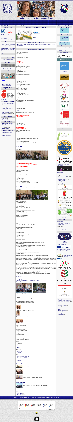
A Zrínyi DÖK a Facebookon (8, 68)
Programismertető (37, 33)
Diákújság (52, 21)
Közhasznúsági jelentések (62, 50)
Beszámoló (18, 344)
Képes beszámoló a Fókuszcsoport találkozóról (65, 228)
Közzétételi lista (11, 25)
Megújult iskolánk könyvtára (62, 244)
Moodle (7, 25)
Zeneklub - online (5, 133)
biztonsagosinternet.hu (5, 128)
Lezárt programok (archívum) (61, 217)
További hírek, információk (6, 83)
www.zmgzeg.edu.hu (36, 401)
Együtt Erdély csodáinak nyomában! (63, 299)
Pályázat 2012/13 (19, 360)
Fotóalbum (4, 23)
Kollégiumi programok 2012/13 (22, 357)
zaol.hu (19, 347)
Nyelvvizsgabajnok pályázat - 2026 (7, 39)
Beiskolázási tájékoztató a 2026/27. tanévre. (8, 44)
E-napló (3, 25)
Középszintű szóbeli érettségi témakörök (8, 103)
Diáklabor (60, 21)
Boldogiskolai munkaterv (64, 119)
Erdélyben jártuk (60, 311)
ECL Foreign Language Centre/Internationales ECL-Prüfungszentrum (5, 36)
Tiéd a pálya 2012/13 (26, 371)
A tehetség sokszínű (61, 207)
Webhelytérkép (68, 25)
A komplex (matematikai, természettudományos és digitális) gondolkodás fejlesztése (63, 182)
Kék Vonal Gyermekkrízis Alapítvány (7, 124)
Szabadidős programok (37, 36)
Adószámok (59, 49)
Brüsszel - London (20, 394)
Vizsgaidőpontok (4, 38)
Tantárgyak (44, 21)
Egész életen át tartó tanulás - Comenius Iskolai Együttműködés (68, 255)
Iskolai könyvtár (36, 21)
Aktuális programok (60, 172)
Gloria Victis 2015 (26, 366)
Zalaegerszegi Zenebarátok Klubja (7, 132)
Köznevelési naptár (62, 25)
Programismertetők (60, 316)
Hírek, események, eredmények (39, 34)
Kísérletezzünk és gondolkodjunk (63, 174)
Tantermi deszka (4, 81)
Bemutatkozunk (12, 21)
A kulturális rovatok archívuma (6, 135)
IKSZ (69, 21)
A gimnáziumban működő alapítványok (64, 47)
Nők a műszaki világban (61, 179)
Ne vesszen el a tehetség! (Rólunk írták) (23, 356)
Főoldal (4, 21)
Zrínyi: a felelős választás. (5, 43)
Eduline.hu (3, 113)
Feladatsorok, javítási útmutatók (6, 119)
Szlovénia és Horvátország (62, 310)
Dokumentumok (20, 21)
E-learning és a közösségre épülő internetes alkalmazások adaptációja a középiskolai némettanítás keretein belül (63, 250)
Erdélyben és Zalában (61, 314)
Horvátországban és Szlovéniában (63, 313)
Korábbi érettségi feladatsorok (6, 108)
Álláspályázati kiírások (5, 55)
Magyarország (60, 304)
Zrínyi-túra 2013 (19, 351)
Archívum (35, 37)
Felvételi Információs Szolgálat (6, 112)
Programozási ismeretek (60, 317)
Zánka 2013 (19, 352)
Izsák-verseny (28, 21)
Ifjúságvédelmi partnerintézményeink (7, 123)
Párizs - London (19, 393)
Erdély (59, 302)
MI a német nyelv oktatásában (62, 156)
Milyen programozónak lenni (62, 176)
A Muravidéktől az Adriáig (62, 305)
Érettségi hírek (4, 105)
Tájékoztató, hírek (3, 99)
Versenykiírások (4, 118)
